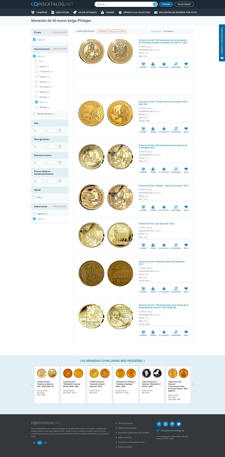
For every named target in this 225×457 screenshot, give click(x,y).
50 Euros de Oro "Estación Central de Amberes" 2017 (162, 262)
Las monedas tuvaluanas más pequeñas (111, 361)
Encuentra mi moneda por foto (178, 12)
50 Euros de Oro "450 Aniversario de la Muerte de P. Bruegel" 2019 (163, 146)
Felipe (40, 219)
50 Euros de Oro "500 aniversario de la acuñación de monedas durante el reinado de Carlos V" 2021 (163, 41)
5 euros (42, 76)
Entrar (166, 4)
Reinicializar (59, 32)
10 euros (43, 81)
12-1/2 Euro (44, 86)
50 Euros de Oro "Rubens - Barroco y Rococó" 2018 (163, 185)
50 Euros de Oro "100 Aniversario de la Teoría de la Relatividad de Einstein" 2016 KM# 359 (163, 306)
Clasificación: (172, 31)
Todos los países (125, 447)
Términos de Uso (125, 423)
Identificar (62, 12)
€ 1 (40, 61)
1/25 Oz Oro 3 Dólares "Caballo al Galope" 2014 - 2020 (125, 384)
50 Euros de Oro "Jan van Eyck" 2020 (156, 223)
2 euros (42, 66)
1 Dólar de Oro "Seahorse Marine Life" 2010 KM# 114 (45, 384)
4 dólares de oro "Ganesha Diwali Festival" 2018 (97, 384)
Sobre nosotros (124, 437)
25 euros (43, 97)
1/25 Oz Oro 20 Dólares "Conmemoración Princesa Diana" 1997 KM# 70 (178, 386)
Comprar (41, 12)
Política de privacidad (127, 428)
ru (45, 442)
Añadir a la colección (136, 12)
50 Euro (42, 102)
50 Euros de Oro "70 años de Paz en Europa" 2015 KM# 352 (163, 102)
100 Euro (43, 107)
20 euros (43, 92)
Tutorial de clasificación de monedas (133, 432)
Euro (39, 56)
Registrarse (184, 4)
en (34, 442)
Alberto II (41, 213)
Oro (39, 197)
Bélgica (40, 39)
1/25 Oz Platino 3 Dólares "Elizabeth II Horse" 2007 (151, 384)
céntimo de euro (44, 113)
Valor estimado (87, 12)
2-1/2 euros (44, 71)
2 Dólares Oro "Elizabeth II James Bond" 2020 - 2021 (71, 384)
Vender (110, 12)
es (40, 442)
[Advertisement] (133, 85)
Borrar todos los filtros (112, 31)
